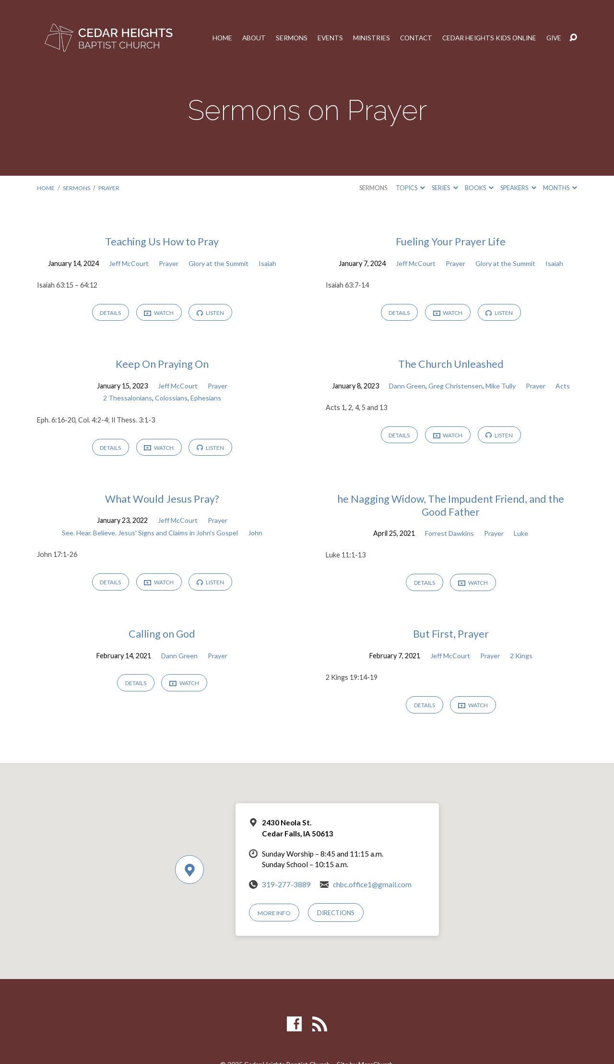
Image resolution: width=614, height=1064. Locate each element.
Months (560, 188)
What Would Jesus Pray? (162, 500)
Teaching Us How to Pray (162, 241)
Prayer (110, 188)
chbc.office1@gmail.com (372, 888)
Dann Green (406, 387)
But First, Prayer (451, 636)
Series (445, 188)
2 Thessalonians (127, 399)
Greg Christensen (455, 387)
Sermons (282, 38)
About (244, 38)
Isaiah (269, 263)
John (255, 535)
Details (109, 313)
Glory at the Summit (219, 263)
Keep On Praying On (162, 364)
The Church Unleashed (450, 364)
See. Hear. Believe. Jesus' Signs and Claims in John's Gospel (149, 535)
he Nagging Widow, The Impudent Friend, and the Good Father (451, 507)
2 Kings (522, 658)
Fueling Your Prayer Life (451, 241)
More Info (275, 916)
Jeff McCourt (127, 263)
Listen (212, 313)
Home (211, 38)
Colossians (171, 399)
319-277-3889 (286, 888)
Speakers (518, 188)
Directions (336, 916)
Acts (564, 387)
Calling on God (162, 636)
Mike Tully (500, 387)
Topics (410, 188)
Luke (523, 535)
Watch (159, 314)
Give (553, 38)
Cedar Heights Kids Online (486, 38)
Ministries (363, 38)
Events (321, 38)
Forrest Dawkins (449, 535)
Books (479, 188)
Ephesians (206, 399)
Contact (410, 38)
